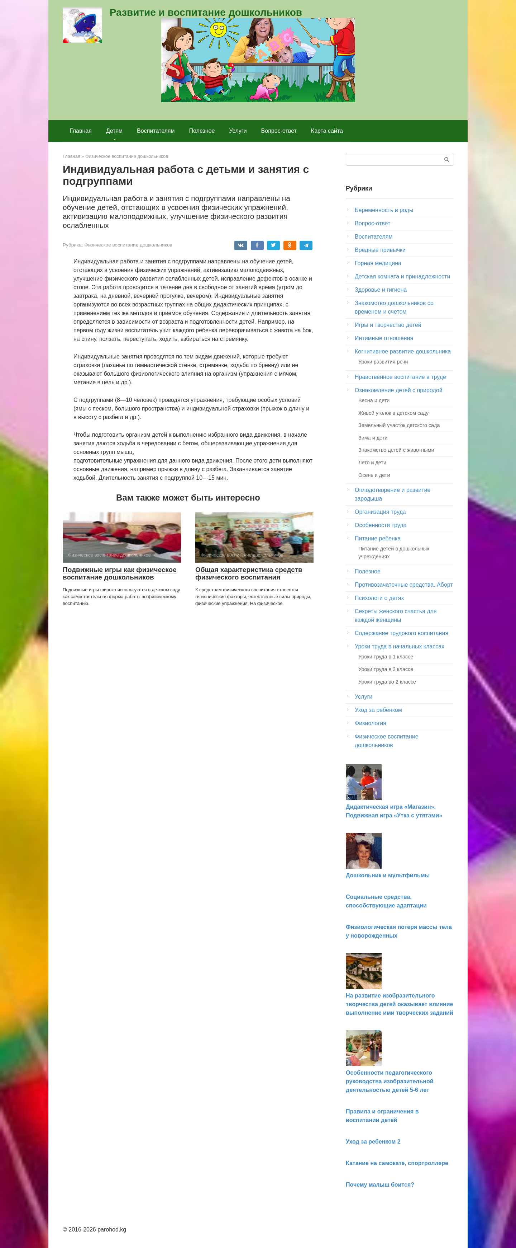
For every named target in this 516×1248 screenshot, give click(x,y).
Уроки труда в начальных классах (399, 646)
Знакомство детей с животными (396, 450)
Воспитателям (156, 131)
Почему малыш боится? (380, 1185)
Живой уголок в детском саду (393, 413)
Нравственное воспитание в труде (400, 377)
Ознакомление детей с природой (399, 390)
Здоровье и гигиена (381, 290)
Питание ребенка (378, 538)
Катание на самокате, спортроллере (397, 1163)
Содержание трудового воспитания (401, 633)
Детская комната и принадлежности (402, 276)
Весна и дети (374, 400)
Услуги (238, 131)
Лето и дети (372, 462)
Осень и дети (374, 475)
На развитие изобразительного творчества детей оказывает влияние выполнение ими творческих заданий (399, 1004)
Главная (81, 131)
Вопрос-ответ (279, 131)
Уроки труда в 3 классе (385, 669)
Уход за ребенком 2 (373, 1142)
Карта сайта (327, 131)
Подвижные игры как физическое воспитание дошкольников (120, 573)
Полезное (202, 131)
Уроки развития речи (383, 362)
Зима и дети (372, 438)
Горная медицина (378, 263)
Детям (114, 131)
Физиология (370, 723)
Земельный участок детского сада (399, 425)
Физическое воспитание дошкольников (128, 245)
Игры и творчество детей (388, 325)
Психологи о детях (379, 598)
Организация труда (380, 512)
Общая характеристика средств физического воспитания (248, 573)
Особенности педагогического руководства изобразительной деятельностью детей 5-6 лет (390, 1081)
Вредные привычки (380, 250)
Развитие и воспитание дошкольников (206, 12)
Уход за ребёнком (378, 710)
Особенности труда (380, 525)
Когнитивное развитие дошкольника (403, 351)
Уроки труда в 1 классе (385, 657)
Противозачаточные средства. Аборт (404, 585)
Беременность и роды (384, 210)
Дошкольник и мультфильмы (388, 875)
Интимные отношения (384, 338)
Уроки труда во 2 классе (387, 682)
